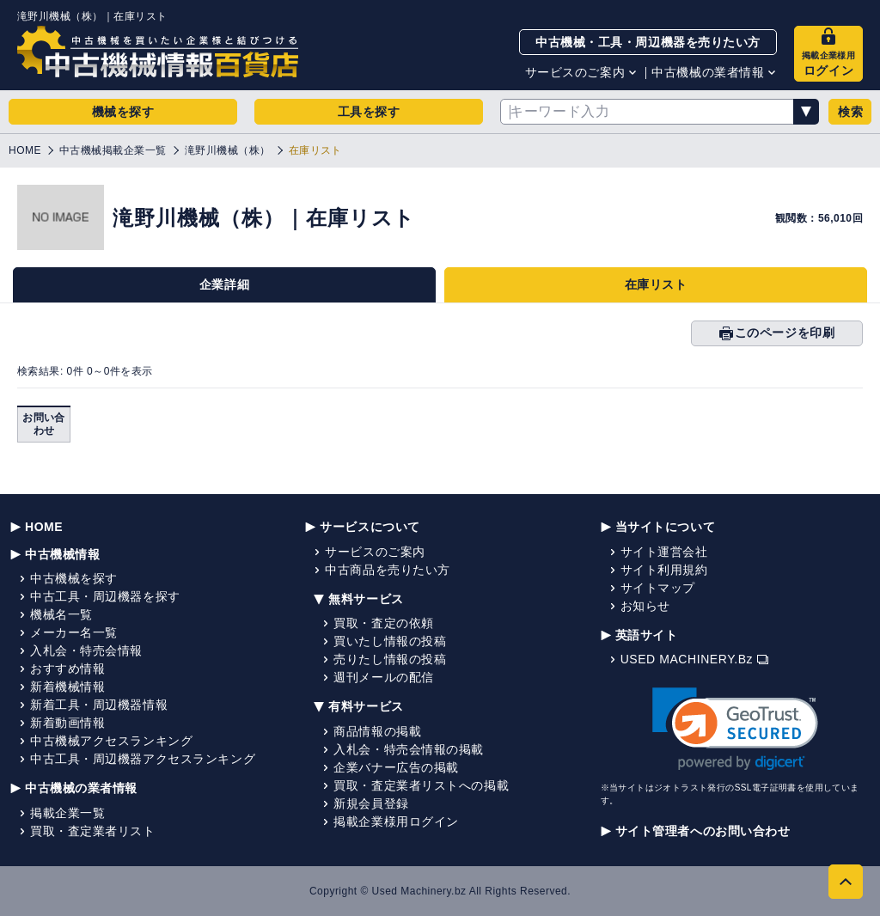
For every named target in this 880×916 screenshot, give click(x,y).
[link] (735, 729)
